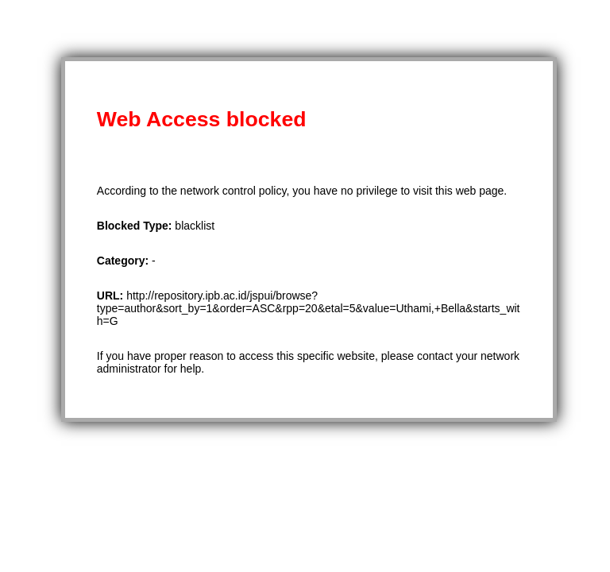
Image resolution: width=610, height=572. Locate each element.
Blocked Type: (136, 225)
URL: (111, 295)
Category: (124, 260)
